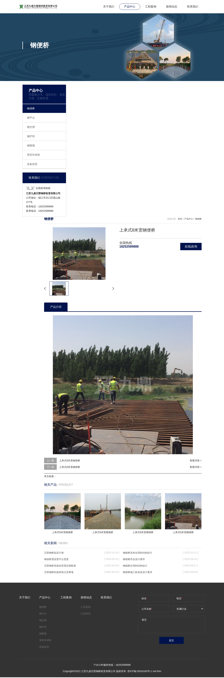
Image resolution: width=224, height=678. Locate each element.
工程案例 (150, 6)
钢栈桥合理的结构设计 (135, 565)
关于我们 (108, 6)
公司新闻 (85, 607)
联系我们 (192, 6)
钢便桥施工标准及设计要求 (137, 572)
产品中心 (129, 6)
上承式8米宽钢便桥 (69, 460)
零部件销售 (33, 154)
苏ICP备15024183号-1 (140, 671)
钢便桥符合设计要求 (134, 559)
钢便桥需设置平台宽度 (56, 559)
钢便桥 (31, 108)
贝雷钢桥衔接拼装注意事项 (59, 572)
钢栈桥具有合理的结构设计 (137, 552)
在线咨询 (191, 246)
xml (154, 671)
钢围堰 (31, 145)
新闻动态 (171, 6)
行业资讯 (85, 613)
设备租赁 (32, 164)
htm (159, 671)
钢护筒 (31, 136)
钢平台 (31, 117)
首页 (180, 219)
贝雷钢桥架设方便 (54, 552)
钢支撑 (31, 126)
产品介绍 (55, 306)
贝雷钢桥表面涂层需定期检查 (60, 565)
